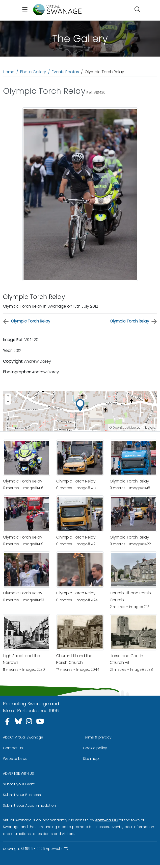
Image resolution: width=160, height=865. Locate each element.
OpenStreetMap (124, 427)
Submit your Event (19, 784)
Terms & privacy (97, 737)
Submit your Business (22, 794)
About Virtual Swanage (23, 737)
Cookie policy (95, 747)
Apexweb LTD (106, 820)
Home (8, 72)
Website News (15, 758)
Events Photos (65, 72)
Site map (91, 758)
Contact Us (13, 747)
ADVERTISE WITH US (18, 773)
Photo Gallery (33, 72)
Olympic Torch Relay (26, 321)
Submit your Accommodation (29, 805)
